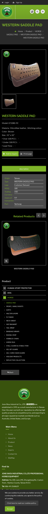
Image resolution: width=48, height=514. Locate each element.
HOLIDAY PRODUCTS (13, 356)
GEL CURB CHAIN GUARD (14, 353)
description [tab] (24, 169)
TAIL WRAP (9, 328)
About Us (10, 438)
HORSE (38, 31)
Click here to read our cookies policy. (21, 503)
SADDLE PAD (12, 34)
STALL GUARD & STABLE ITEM (16, 346)
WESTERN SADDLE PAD (31, 34)
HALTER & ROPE (11, 313)
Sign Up (17, 2)
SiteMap (10, 458)
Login (5, 2)
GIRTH (7, 310)
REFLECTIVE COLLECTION (14, 360)
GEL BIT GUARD (11, 349)
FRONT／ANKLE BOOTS (13, 306)
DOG (7, 292)
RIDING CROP (10, 335)
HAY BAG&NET (10, 324)
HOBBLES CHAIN (11, 339)
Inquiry (10, 450)
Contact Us (11, 454)
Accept (10, 509)
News (9, 446)
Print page (26, 154)
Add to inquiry (10, 154)
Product (29, 31)
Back (10, 372)
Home (20, 31)
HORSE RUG (9, 342)
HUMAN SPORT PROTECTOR (17, 288)
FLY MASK (9, 317)
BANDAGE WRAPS (11, 331)
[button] (32, 11)
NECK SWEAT (10, 321)
